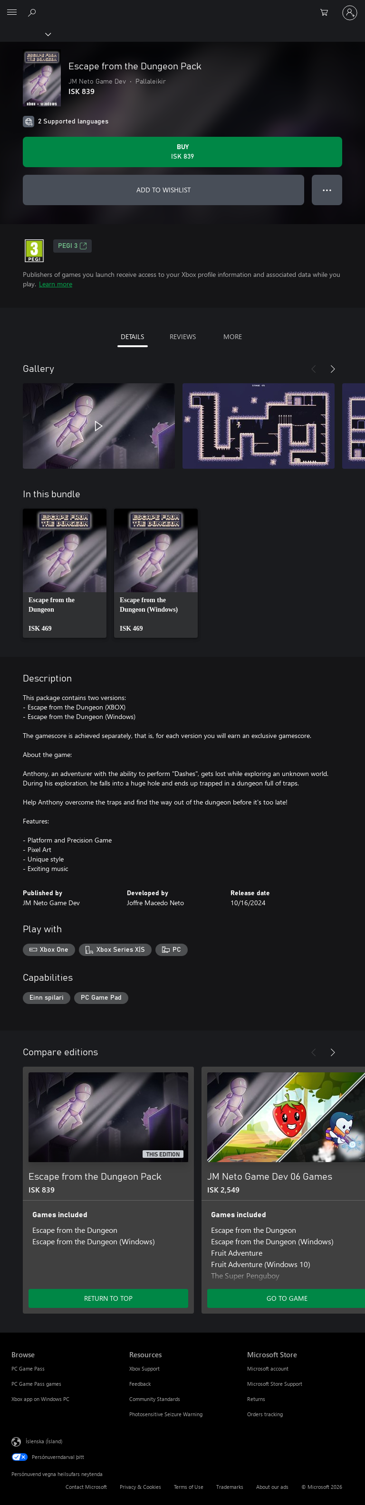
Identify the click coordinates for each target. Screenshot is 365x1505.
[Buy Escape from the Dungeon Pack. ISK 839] (182, 152)
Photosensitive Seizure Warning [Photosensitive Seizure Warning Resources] (165, 1414)
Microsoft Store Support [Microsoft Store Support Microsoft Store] (274, 1384)
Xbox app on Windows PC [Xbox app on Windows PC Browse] (40, 1399)
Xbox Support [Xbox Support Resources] (144, 1368)
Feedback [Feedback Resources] (140, 1384)
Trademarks (229, 1487)
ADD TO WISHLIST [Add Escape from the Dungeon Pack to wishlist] (163, 189)
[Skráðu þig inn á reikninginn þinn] (349, 12)
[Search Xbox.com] (33, 12)
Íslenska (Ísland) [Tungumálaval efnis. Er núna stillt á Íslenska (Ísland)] (44, 1441)
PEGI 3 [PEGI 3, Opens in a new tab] (72, 246)
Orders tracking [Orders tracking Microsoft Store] (265, 1414)
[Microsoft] (182, 7)
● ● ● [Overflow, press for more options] (327, 189)
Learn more (55, 283)
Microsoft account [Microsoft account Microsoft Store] (267, 1368)
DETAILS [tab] (132, 336)
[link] (64, 573)
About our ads (272, 1487)
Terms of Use (188, 1487)
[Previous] (313, 369)
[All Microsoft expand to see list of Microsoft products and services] (11, 12)
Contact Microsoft (86, 1487)
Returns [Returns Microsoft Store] (256, 1399)
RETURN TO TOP (108, 1298)
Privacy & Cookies (140, 1487)
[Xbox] (25, 34)
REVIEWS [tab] (183, 336)
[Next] (332, 369)
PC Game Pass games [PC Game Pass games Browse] (36, 1384)
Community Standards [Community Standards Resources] (154, 1399)
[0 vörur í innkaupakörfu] (327, 12)
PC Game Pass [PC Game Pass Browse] (28, 1368)
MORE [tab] (232, 336)
